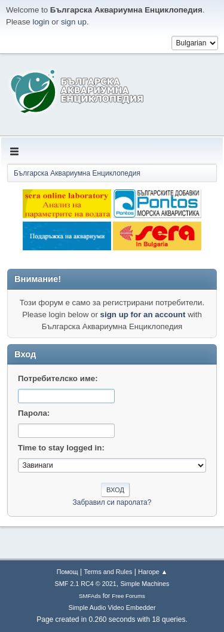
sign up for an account (143, 314)
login (40, 21)
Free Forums (128, 596)
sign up (74, 21)
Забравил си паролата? (112, 502)
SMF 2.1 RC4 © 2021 (85, 583)
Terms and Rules (108, 571)
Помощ (67, 571)
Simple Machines (144, 583)
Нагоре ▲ (152, 571)
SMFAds (90, 596)
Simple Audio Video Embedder (111, 607)
